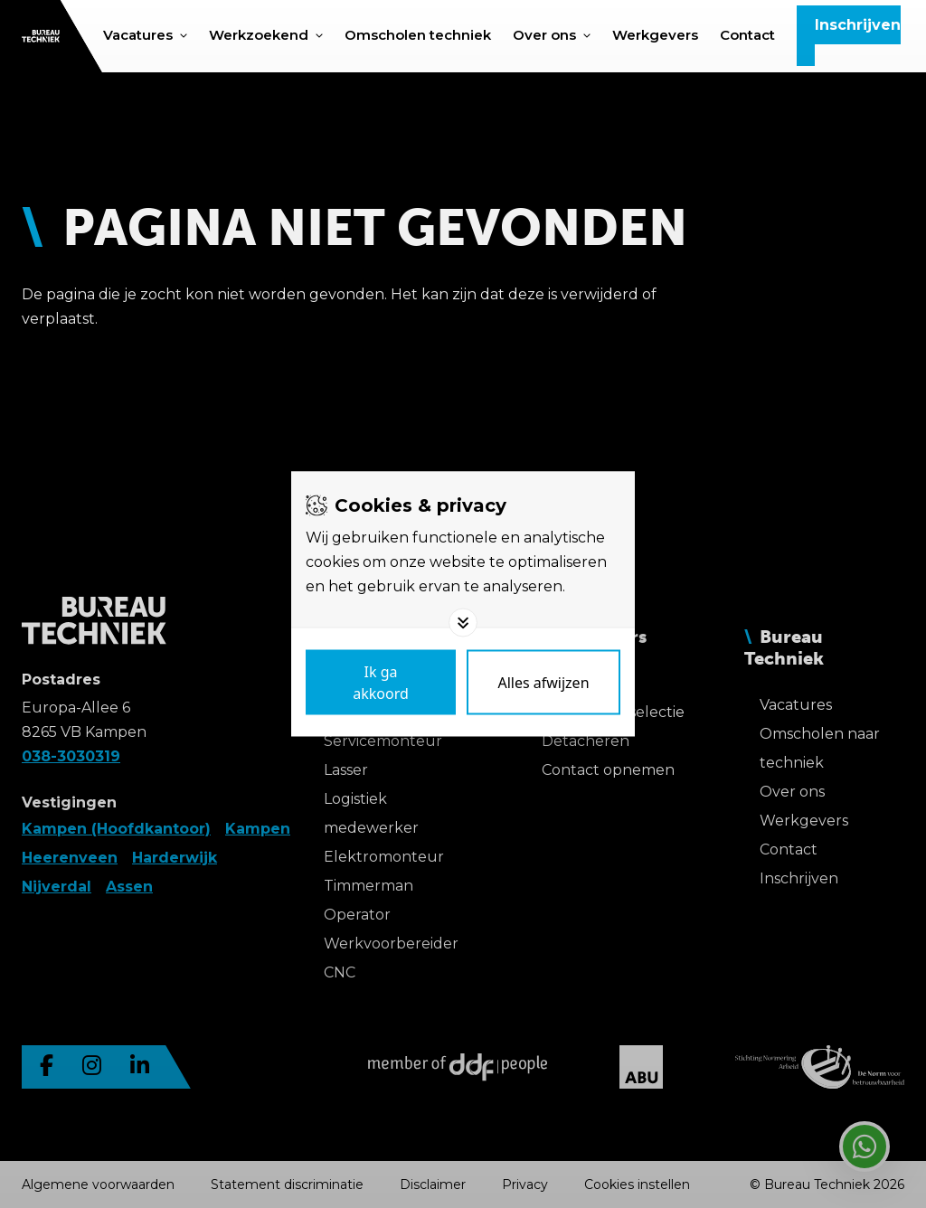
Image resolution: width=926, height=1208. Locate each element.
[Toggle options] (463, 623)
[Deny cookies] (543, 682)
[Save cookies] (381, 682)
